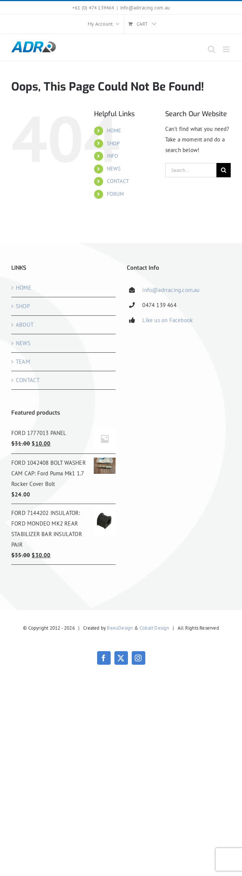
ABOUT (24, 324)
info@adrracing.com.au (145, 8)
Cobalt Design (154, 628)
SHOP (113, 143)
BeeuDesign (120, 628)
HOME (114, 130)
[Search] (223, 170)
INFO (113, 155)
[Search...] (190, 170)
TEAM (23, 361)
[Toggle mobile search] (211, 49)
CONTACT (118, 181)
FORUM (115, 194)
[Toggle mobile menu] (227, 49)
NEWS (114, 168)
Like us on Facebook (167, 320)
